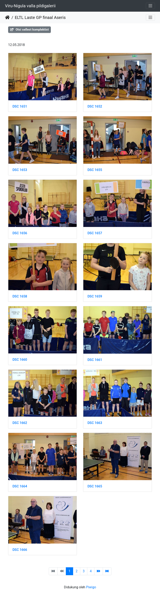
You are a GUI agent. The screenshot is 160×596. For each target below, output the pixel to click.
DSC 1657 (95, 233)
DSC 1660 (19, 360)
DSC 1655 (95, 170)
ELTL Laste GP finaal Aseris (40, 17)
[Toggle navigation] (150, 6)
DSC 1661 (95, 360)
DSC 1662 (19, 423)
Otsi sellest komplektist (29, 29)
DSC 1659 (95, 296)
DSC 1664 (19, 486)
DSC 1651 (19, 106)
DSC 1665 (95, 486)
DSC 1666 (19, 550)
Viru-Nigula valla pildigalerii (30, 5)
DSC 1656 (19, 233)
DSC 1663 (95, 423)
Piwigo (91, 587)
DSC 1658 (19, 296)
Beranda (7, 17)
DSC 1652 (95, 106)
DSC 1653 (19, 170)
